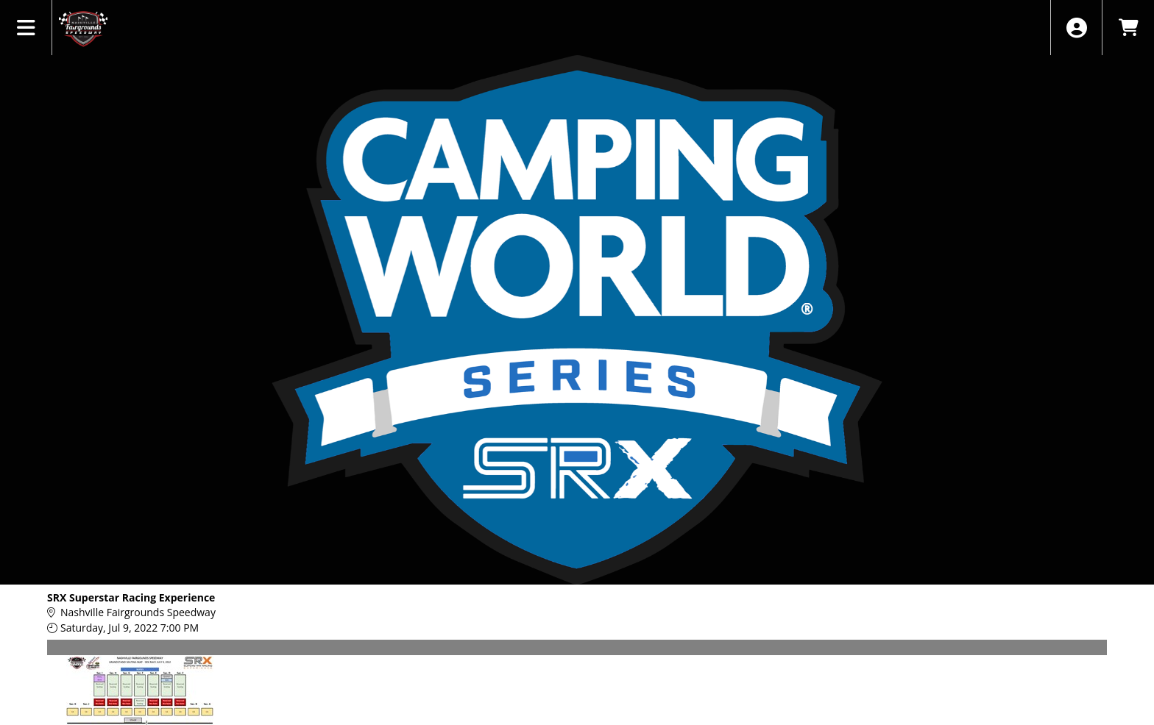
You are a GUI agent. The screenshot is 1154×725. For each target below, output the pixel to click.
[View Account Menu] (1076, 27)
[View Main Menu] (26, 27)
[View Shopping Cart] (1128, 27)
